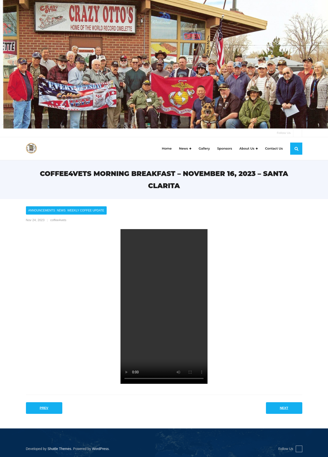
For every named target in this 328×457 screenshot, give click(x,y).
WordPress (100, 449)
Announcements (41, 210)
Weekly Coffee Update (85, 210)
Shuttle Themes (59, 449)
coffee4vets (58, 220)
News (61, 210)
